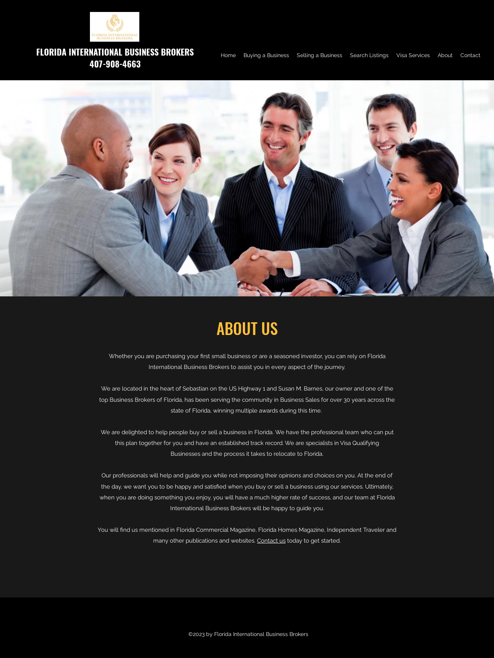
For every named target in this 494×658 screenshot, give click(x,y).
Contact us (271, 540)
